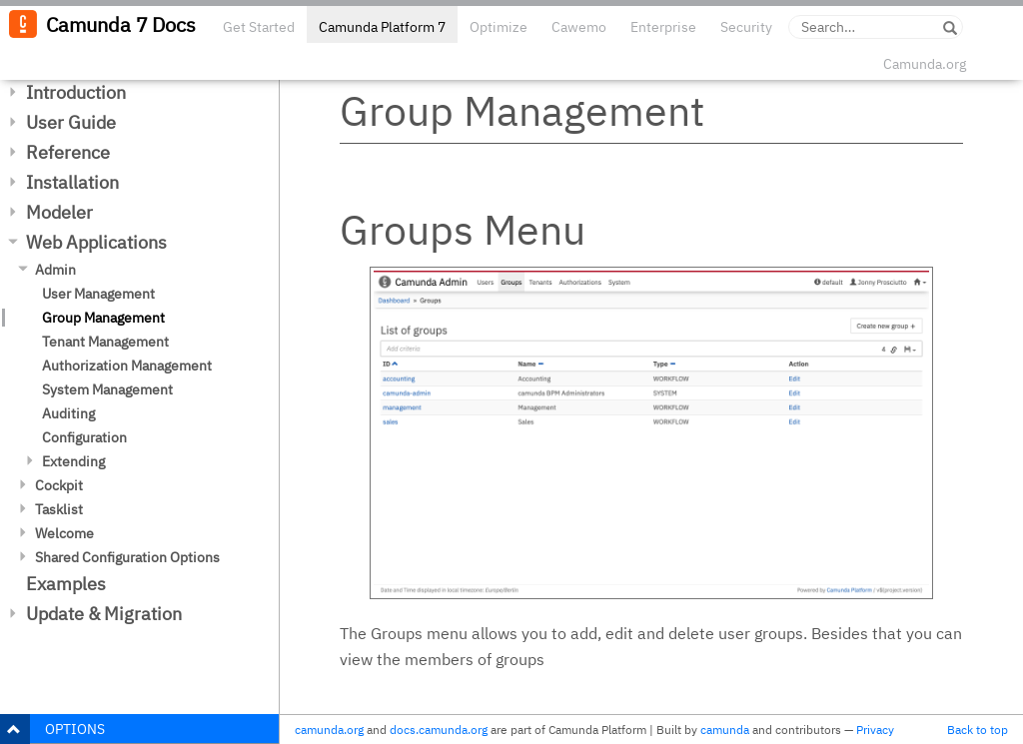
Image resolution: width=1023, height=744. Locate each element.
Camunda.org (924, 64)
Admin (55, 270)
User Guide (71, 122)
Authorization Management (127, 365)
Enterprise (663, 27)
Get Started (259, 27)
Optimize (498, 27)
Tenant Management (105, 342)
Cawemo (578, 27)
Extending (73, 461)
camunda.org (329, 729)
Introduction (76, 92)
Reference (68, 152)
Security (746, 27)
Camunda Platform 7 (382, 27)
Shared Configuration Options (127, 557)
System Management (107, 389)
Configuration (84, 437)
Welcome (64, 533)
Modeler (59, 212)
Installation (72, 182)
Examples (66, 583)
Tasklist (59, 509)
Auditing (68, 413)
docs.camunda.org (439, 729)
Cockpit (59, 485)
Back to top (977, 729)
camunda (724, 729)
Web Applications (96, 242)
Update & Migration (104, 613)
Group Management (103, 318)
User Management (98, 294)
